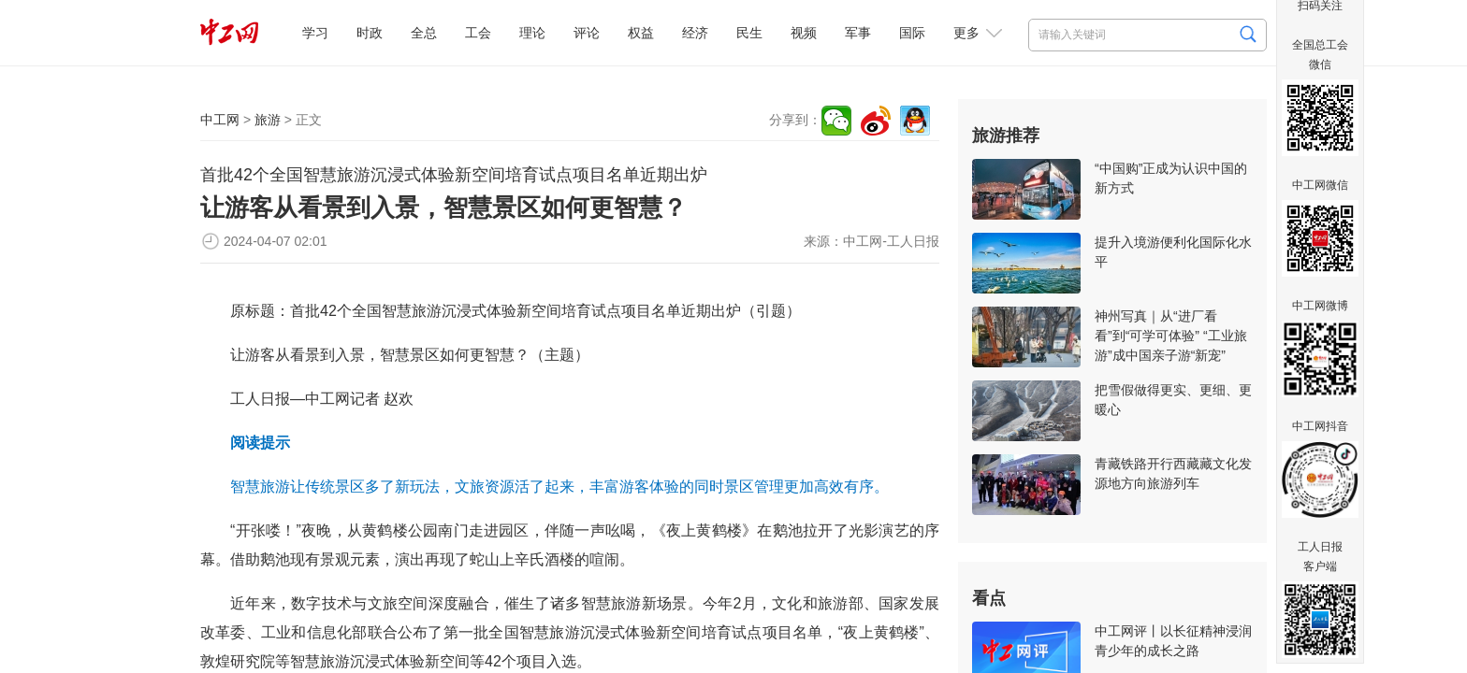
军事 (858, 32)
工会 (478, 32)
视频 (804, 32)
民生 (749, 32)
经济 (695, 32)
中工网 (220, 119)
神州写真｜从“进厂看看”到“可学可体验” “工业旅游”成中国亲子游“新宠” (1171, 335)
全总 (424, 32)
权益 (641, 32)
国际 (912, 32)
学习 (315, 32)
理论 (532, 32)
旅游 (267, 119)
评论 (587, 32)
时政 (369, 32)
